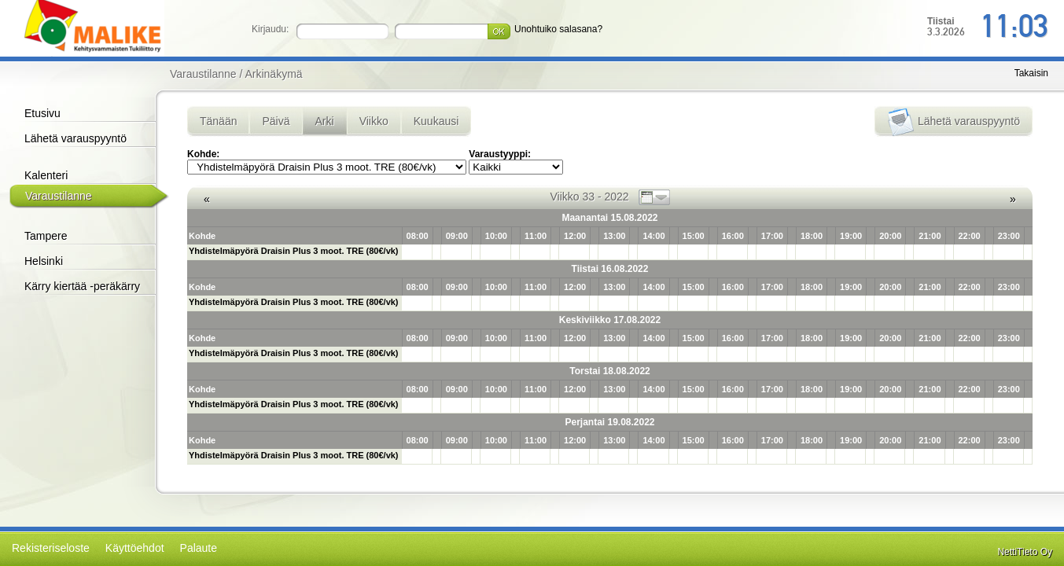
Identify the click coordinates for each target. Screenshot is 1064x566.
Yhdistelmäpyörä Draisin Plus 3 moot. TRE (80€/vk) (294, 250)
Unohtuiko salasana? (558, 29)
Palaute (198, 548)
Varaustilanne (58, 195)
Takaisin (1031, 73)
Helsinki (43, 261)
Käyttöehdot (134, 548)
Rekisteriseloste (51, 548)
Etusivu (42, 113)
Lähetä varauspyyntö (75, 138)
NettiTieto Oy (1024, 551)
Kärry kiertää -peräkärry (82, 286)
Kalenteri (46, 175)
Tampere (45, 236)
